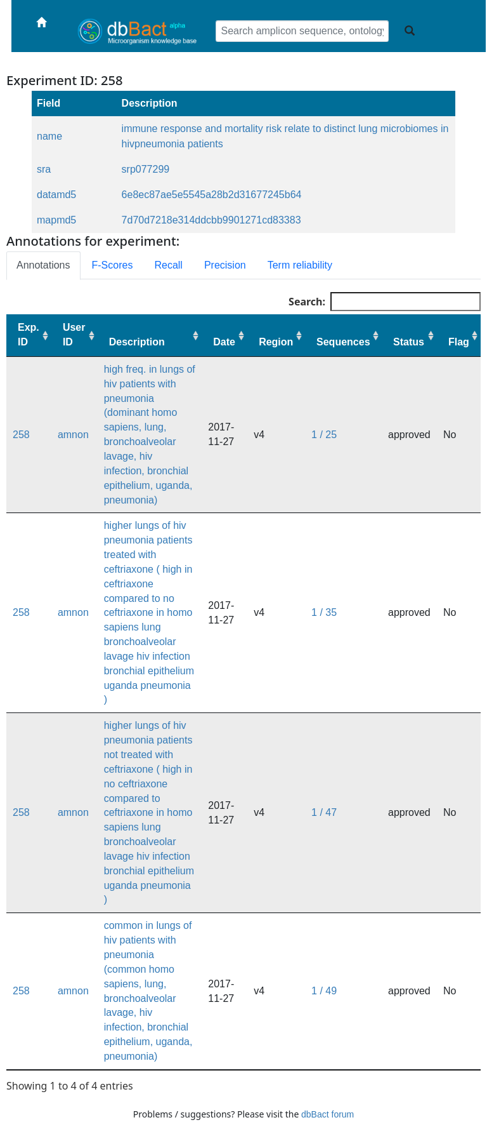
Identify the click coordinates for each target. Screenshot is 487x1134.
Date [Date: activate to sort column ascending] (224, 342)
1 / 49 (324, 990)
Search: (385, 301)
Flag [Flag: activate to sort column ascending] (458, 342)
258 (21, 434)
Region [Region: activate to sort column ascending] (276, 342)
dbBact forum (327, 1114)
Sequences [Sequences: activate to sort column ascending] (343, 342)
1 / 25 (324, 434)
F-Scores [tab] (112, 265)
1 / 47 (324, 812)
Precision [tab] (225, 265)
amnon (73, 434)
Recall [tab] (168, 265)
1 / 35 (324, 612)
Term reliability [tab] (300, 265)
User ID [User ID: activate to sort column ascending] (74, 334)
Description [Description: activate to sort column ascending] (137, 342)
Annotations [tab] (43, 265)
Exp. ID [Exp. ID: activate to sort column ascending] (28, 334)
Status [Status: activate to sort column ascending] (408, 342)
